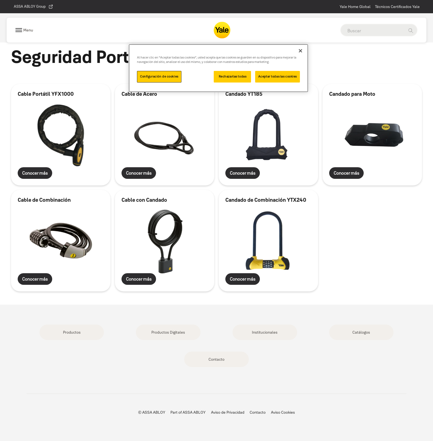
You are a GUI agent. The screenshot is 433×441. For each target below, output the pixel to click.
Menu (28, 30)
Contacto (216, 359)
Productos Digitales (168, 332)
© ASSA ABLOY (151, 412)
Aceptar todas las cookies (277, 76)
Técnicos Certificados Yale (397, 6)
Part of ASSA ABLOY (187, 412)
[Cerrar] (300, 51)
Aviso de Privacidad (227, 412)
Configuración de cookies (159, 76)
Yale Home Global (355, 6)
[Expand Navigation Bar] (24, 30)
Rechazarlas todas (233, 76)
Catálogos (361, 332)
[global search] (372, 30)
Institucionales (265, 332)
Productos (72, 332)
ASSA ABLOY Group (33, 6)
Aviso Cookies (283, 412)
